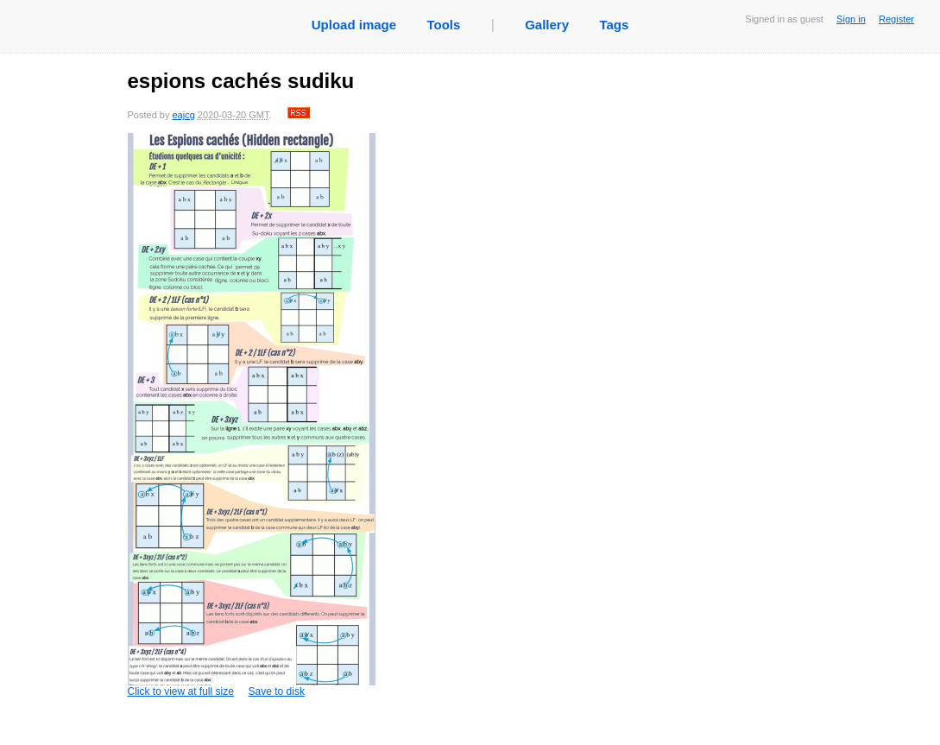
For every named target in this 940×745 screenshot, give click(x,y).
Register (896, 19)
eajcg (183, 115)
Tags (613, 24)
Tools (443, 24)
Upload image (354, 24)
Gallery (547, 24)
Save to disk (277, 691)
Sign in (851, 19)
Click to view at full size (251, 415)
